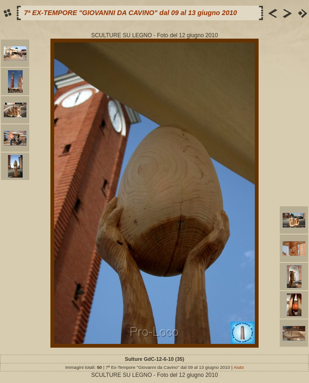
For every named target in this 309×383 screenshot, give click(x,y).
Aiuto (239, 367)
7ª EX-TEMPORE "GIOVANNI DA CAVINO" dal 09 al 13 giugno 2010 (130, 12)
